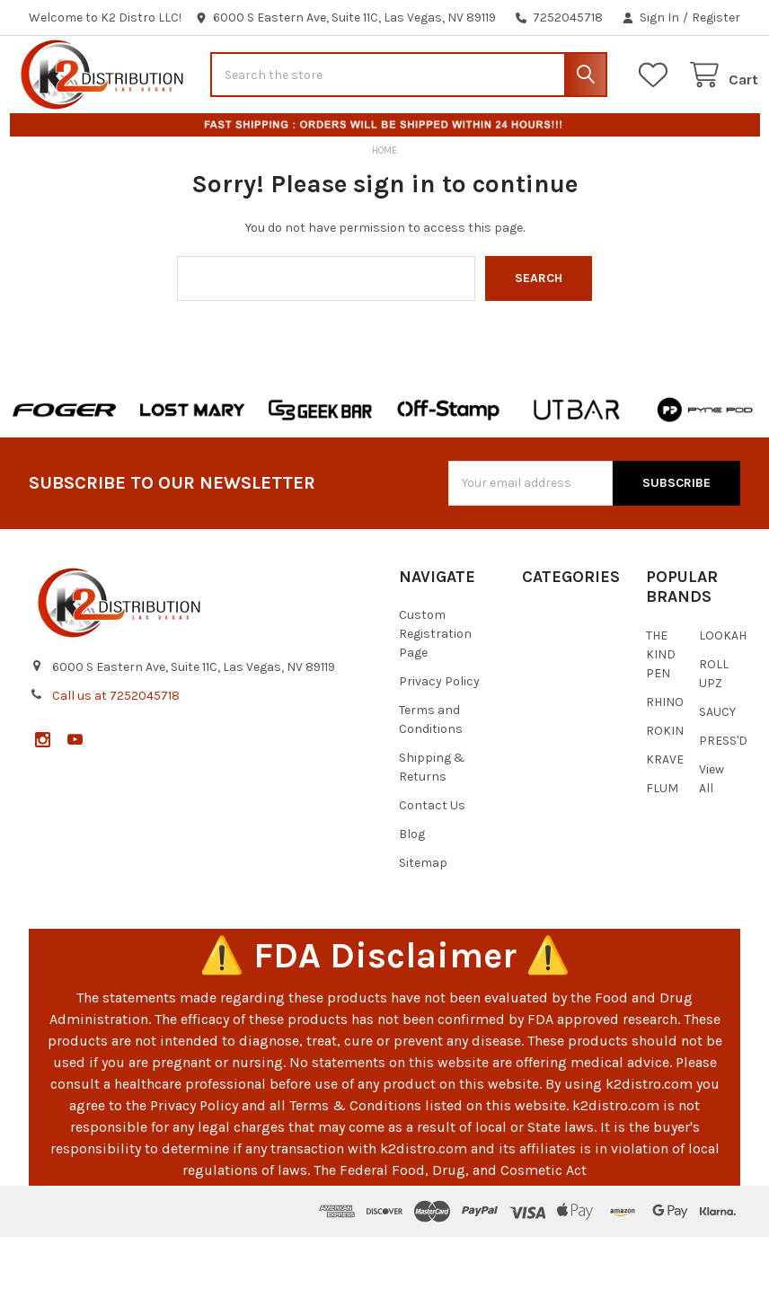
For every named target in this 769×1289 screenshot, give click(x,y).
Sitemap (423, 915)
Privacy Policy (439, 733)
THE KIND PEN (661, 706)
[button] (64, 462)
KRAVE (665, 811)
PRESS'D (723, 792)
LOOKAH (723, 687)
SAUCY (717, 764)
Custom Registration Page (435, 685)
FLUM (662, 840)
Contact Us (432, 857)
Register (716, 17)
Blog (412, 886)
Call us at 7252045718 (116, 747)
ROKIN (665, 782)
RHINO (665, 754)
